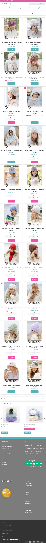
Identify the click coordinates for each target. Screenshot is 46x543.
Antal (11, 117)
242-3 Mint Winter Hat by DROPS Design (11, 347)
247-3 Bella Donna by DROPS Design (11, 190)
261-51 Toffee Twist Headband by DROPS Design (34, 78)
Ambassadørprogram (6, 453)
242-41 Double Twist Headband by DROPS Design (11, 307)
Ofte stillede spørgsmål (7, 446)
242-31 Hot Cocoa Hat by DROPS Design (34, 268)
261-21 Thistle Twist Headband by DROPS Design (11, 43)
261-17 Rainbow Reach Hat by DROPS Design (34, 43)
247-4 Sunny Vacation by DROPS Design (34, 190)
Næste (43, 398)
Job (3, 536)
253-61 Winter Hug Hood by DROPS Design (11, 151)
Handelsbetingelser (7, 530)
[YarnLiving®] (6, 3)
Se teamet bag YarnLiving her (31, 453)
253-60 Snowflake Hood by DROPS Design (34, 112)
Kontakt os (4, 450)
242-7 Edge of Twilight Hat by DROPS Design (34, 347)
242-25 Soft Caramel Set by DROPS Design (34, 307)
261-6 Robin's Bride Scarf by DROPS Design (11, 78)
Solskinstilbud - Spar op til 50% (7, 0)
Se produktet (4, 432)
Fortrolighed (5, 533)
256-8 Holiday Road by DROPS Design (11, 112)
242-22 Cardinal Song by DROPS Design (11, 268)
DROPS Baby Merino (29, 424)
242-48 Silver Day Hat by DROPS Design (34, 229)
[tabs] (40, 8)
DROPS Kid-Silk (5, 424)
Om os (3, 444)
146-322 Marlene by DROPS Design (11, 385)
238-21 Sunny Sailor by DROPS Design (34, 386)
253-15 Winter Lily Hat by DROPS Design (34, 151)
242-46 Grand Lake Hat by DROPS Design (11, 229)
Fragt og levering (5, 448)
